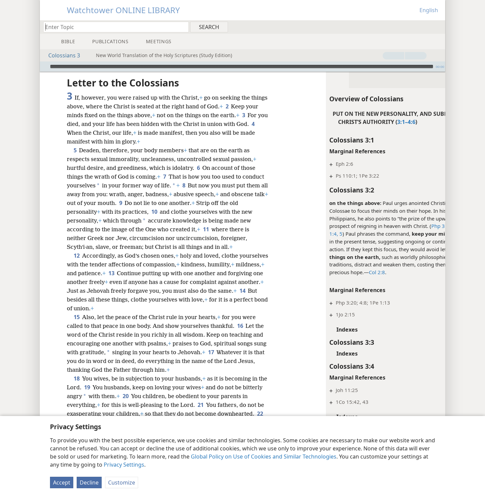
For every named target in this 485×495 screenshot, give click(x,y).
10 (154, 211)
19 (97, 387)
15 (76, 317)
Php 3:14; (410, 226)
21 (207, 405)
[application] (242, 66)
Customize (121, 482)
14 (91, 299)
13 (141, 273)
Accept (61, 482)
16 (240, 326)
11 (206, 229)
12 (76, 255)
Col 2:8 (344, 272)
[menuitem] (437, 26)
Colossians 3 (61, 55)
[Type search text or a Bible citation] (112, 27)
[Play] (44, 66)
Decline (89, 482)
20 (146, 396)
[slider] (241, 66)
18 (76, 378)
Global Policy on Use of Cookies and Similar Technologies (263, 456)
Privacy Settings (124, 464)
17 (225, 352)
